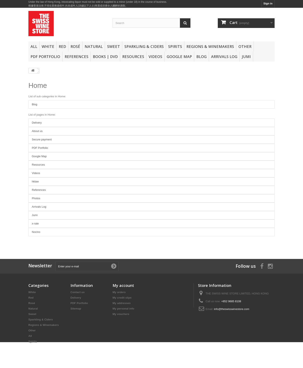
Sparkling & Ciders (144, 46)
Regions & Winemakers (210, 46)
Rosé (75, 46)
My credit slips (122, 297)
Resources (133, 56)
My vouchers (121, 314)
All (34, 46)
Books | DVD (105, 56)
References (76, 56)
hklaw (35, 181)
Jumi (246, 56)
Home (37, 85)
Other (244, 46)
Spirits (175, 46)
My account (123, 285)
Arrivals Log (224, 56)
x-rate (35, 223)
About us (37, 131)
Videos (155, 56)
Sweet (113, 46)
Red (62, 46)
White (48, 46)
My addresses (122, 303)
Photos (36, 198)
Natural (94, 46)
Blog (201, 56)
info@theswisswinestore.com (231, 309)
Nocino (36, 231)
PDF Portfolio (45, 56)
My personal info (123, 308)
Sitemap (75, 308)
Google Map (179, 56)
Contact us (77, 292)
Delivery (37, 122)
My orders (119, 292)
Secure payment (42, 139)
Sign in (267, 3)
